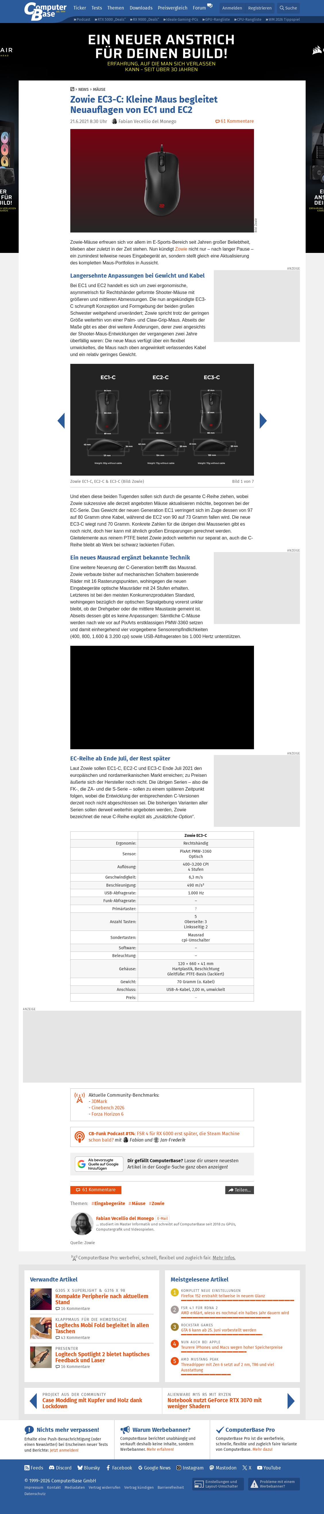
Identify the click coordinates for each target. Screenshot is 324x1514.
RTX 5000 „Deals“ (112, 19)
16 (73, 1308)
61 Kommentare (96, 1189)
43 (73, 1337)
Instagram (193, 1468)
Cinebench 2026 (108, 1107)
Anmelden (232, 8)
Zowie (181, 249)
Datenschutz (35, 1493)
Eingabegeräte (109, 1203)
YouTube (272, 1468)
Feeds (37, 1468)
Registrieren (260, 8)
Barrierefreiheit (171, 1487)
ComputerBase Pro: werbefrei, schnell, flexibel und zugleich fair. (153, 1258)
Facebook (122, 1468)
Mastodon (226, 1468)
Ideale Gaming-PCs (182, 19)
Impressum (33, 1487)
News (83, 89)
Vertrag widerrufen (105, 1487)
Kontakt (54, 1487)
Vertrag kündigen (139, 1487)
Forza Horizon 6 (108, 1114)
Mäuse (99, 89)
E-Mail (162, 1218)
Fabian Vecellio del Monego (125, 1218)
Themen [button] (115, 8)
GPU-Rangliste (217, 19)
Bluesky (92, 1468)
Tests (97, 8)
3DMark (99, 1101)
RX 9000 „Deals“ (146, 19)
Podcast (83, 19)
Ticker (79, 8)
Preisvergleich (172, 8)
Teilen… (242, 1190)
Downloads (141, 8)
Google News (157, 1468)
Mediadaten (75, 1487)
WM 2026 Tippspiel (284, 19)
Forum (199, 8)
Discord (64, 1468)
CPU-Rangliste (249, 19)
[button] (288, 8)
